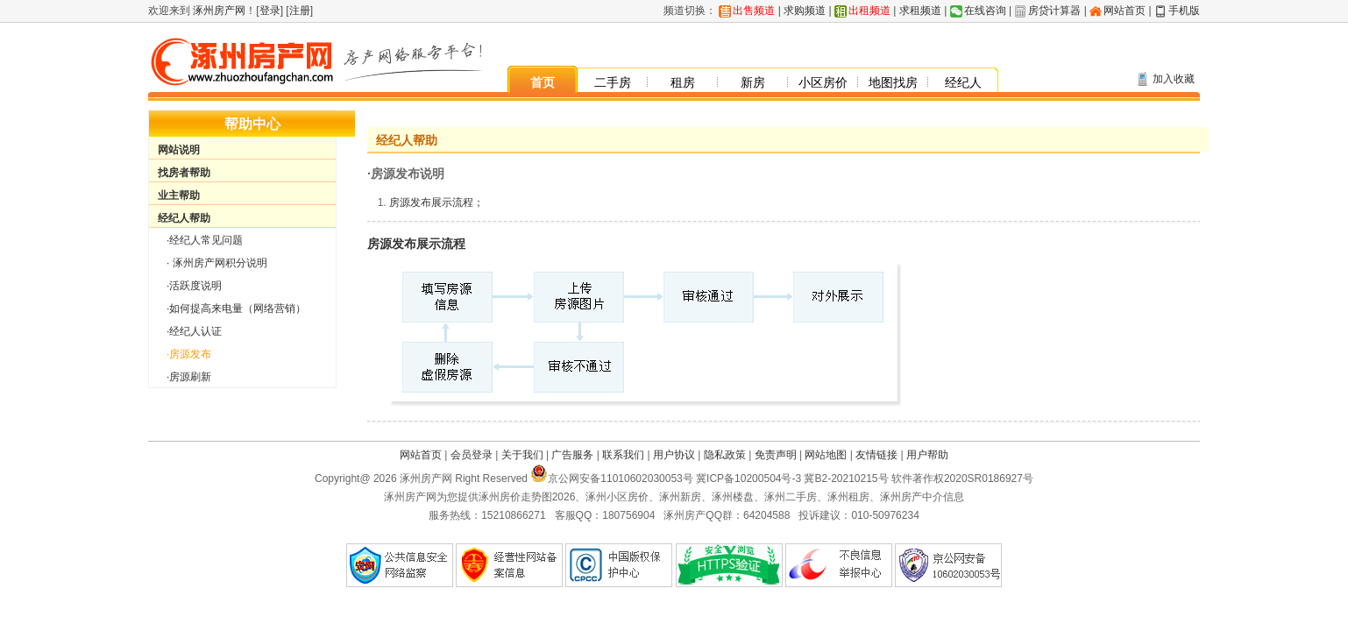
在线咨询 (985, 10)
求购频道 (805, 10)
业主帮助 (179, 195)
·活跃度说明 (194, 286)
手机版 (1184, 10)
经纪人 (963, 82)
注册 (299, 10)
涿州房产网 (217, 10)
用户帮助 (927, 455)
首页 (542, 82)
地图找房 (893, 82)
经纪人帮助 (184, 218)
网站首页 (1124, 10)
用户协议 (674, 455)
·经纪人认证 (194, 331)
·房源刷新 (189, 377)
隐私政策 (725, 455)
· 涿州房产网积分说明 (217, 263)
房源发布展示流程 (416, 244)
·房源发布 (189, 354)
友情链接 (876, 455)
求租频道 (920, 10)
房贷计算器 (1054, 10)
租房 (682, 82)
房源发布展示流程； (436, 202)
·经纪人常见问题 (205, 240)
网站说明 (179, 150)
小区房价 (823, 82)
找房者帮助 (184, 173)
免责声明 (776, 455)
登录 (269, 10)
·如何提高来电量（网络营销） (236, 308)
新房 (753, 82)
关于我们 (522, 455)
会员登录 (472, 455)
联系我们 (623, 455)
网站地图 (826, 455)
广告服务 (572, 455)
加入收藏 (1174, 79)
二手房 (612, 82)
